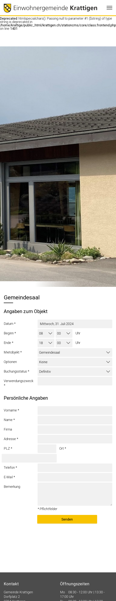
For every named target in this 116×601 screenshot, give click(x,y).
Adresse (11, 439)
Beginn (10, 333)
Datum (10, 324)
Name (9, 420)
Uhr (77, 333)
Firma (8, 429)
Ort (62, 448)
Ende (8, 343)
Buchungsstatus (16, 371)
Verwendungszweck (18, 383)
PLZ (8, 448)
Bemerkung (12, 487)
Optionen (10, 362)
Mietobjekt (13, 352)
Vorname (11, 410)
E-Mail (9, 477)
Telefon (10, 467)
